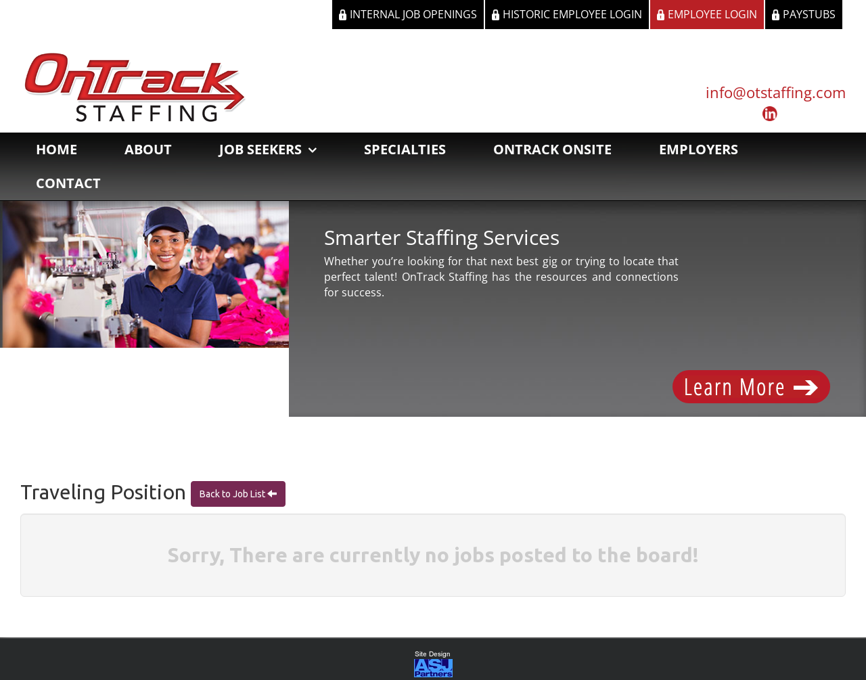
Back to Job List (233, 494)
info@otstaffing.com (776, 92)
